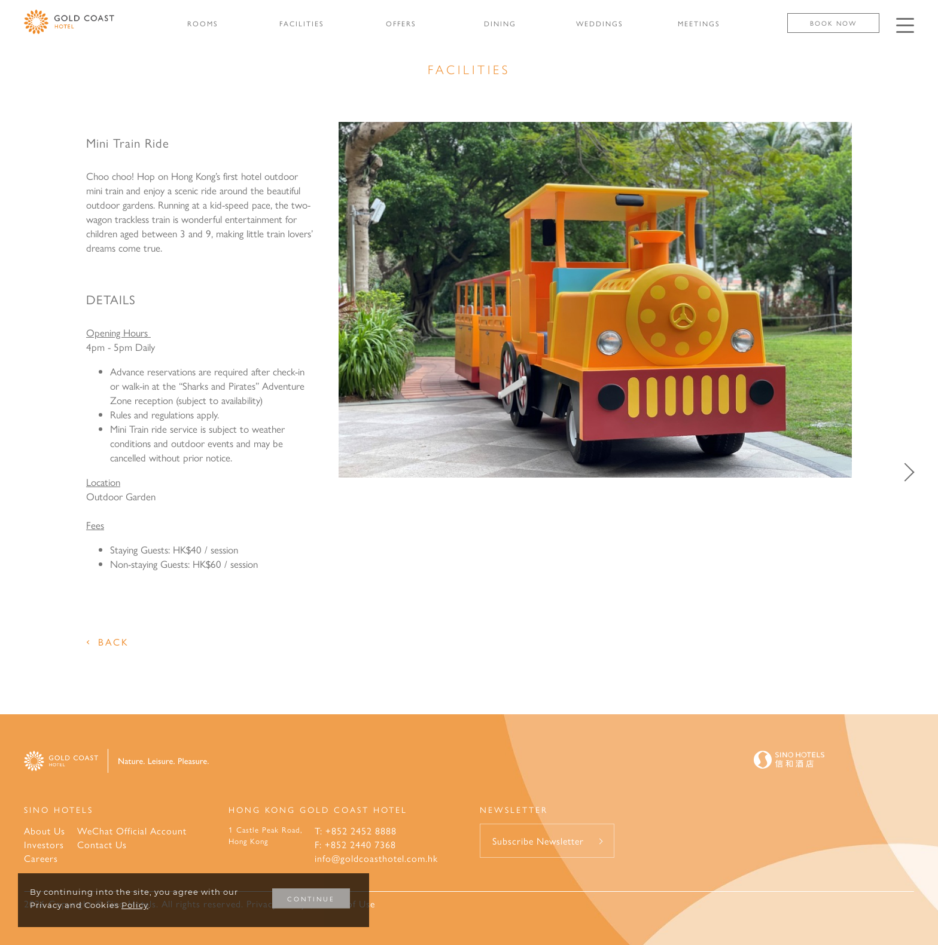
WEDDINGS (599, 23)
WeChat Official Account (132, 830)
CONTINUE (311, 898)
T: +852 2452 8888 (356, 830)
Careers (41, 858)
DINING (500, 23)
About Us (44, 830)
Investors (44, 844)
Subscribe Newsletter (538, 841)
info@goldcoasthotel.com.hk (376, 858)
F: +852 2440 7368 (355, 844)
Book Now (833, 23)
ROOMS (202, 23)
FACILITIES (301, 23)
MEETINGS (699, 23)
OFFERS (401, 23)
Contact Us (102, 844)
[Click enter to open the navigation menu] (905, 25)
